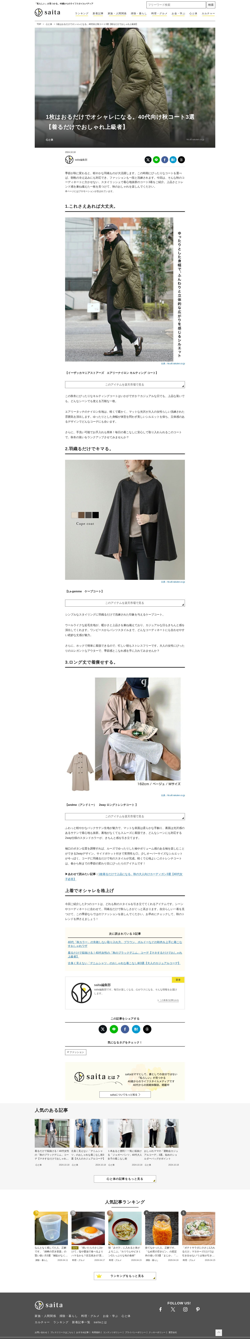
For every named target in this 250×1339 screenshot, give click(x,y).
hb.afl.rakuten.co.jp (195, 139)
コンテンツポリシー (112, 1332)
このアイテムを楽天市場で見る (124, 384)
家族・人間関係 (117, 13)
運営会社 (173, 1332)
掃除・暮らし (139, 13)
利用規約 (96, 1332)
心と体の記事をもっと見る (125, 1178)
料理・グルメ (159, 13)
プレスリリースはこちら (61, 1332)
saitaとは (100, 1322)
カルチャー (208, 13)
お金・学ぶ (178, 13)
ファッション (76, 1052)
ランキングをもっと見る (127, 1275)
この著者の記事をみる (169, 1000)
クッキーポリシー (157, 1332)
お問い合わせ (41, 1332)
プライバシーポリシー (135, 1332)
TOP (39, 24)
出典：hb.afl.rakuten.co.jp (173, 363)
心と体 (193, 13)
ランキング (82, 13)
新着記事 (98, 13)
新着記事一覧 (81, 1322)
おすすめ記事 (82, 1332)
